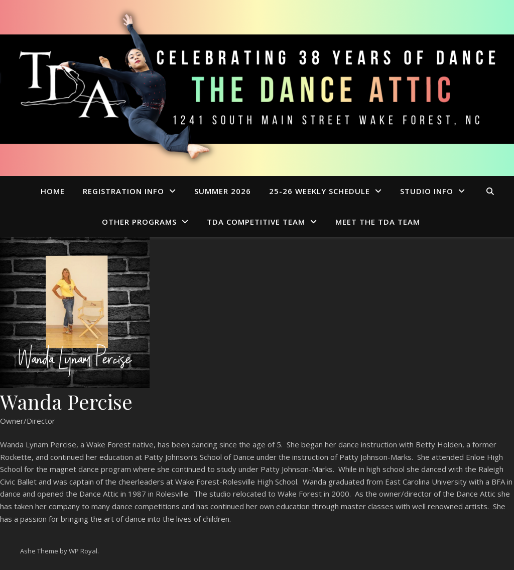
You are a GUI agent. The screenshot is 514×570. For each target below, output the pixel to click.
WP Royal (83, 550)
